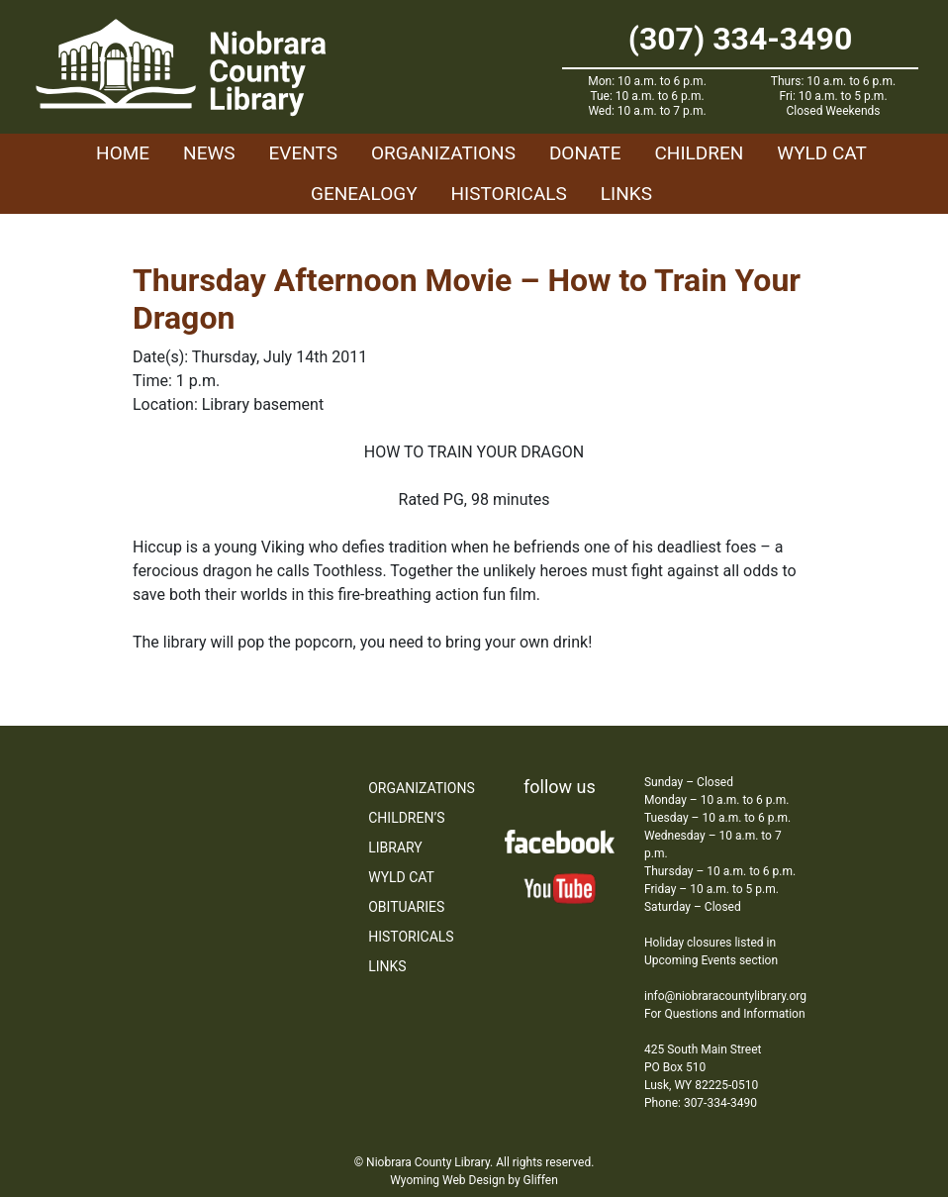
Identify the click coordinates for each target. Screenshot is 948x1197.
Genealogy (364, 193)
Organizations (443, 153)
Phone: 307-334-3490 (700, 1103)
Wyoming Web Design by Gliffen (474, 1180)
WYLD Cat (822, 153)
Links (626, 193)
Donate (585, 153)
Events (303, 153)
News (209, 153)
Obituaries (406, 907)
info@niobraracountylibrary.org (725, 996)
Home (122, 153)
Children (698, 153)
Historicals (509, 193)
